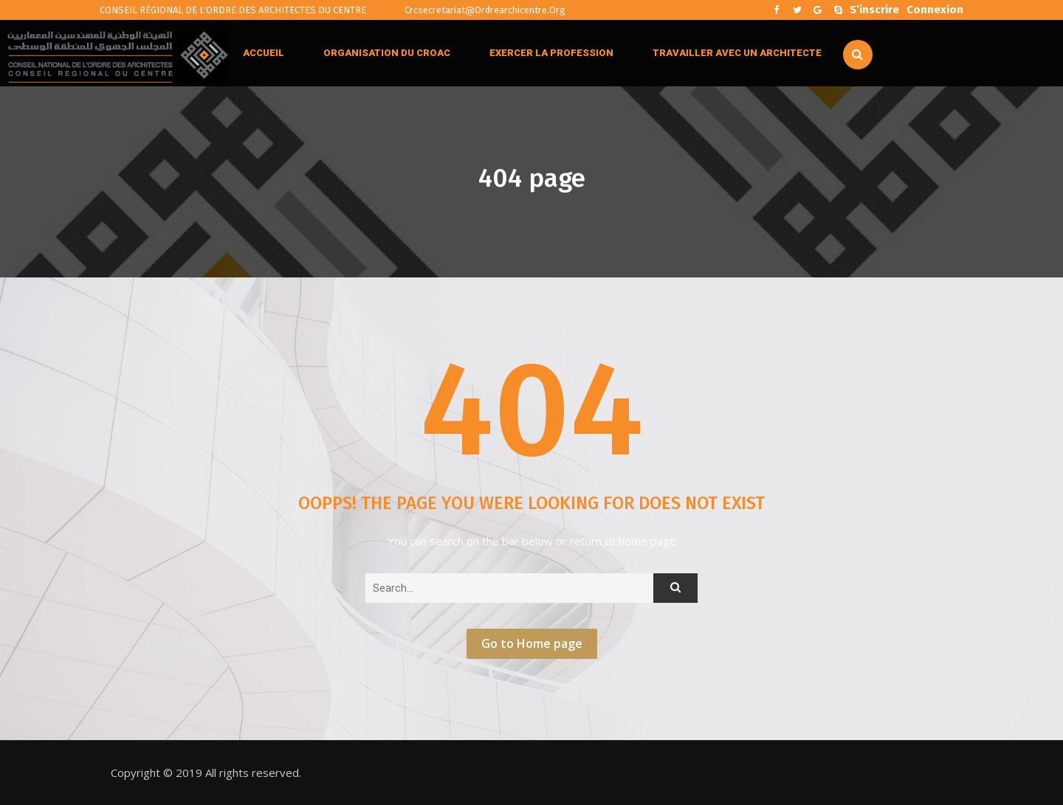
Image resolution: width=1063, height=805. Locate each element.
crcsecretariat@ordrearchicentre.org (475, 9)
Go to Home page (531, 643)
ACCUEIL (263, 52)
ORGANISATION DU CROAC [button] (386, 52)
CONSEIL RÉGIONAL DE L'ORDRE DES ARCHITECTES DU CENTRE (233, 9)
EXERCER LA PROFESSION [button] (551, 52)
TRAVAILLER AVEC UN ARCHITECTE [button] (737, 52)
